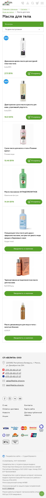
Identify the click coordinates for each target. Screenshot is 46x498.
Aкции (5, 416)
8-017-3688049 (8, 488)
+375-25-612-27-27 (11, 376)
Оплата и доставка (10, 409)
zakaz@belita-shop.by (15, 381)
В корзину (34, 73)
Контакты (28, 405)
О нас (4, 405)
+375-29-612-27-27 (11, 373)
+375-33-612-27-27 (11, 370)
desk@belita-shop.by (15, 385)
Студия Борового (29, 456)
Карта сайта (29, 409)
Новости (6, 413)
